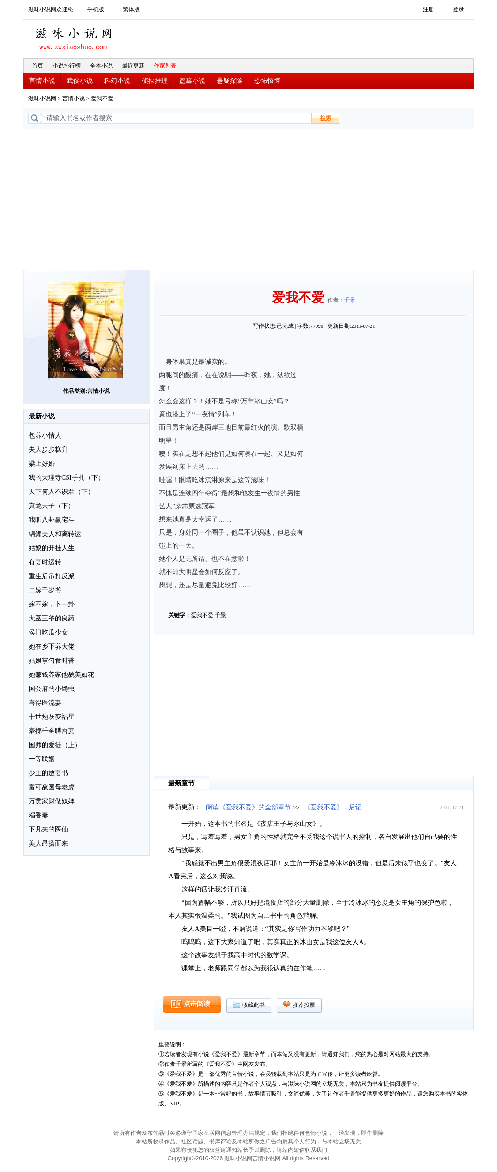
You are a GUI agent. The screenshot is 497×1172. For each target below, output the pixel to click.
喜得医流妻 (45, 702)
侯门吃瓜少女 (48, 632)
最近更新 (133, 65)
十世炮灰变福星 (52, 716)
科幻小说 (117, 80)
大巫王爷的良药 (52, 618)
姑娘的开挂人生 (52, 548)
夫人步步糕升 (48, 449)
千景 (349, 300)
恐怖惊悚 (267, 80)
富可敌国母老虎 (52, 787)
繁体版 (131, 9)
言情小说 (42, 80)
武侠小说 (80, 80)
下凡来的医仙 (48, 829)
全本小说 (101, 65)
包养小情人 (45, 435)
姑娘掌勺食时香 (52, 660)
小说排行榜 (67, 65)
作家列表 (165, 65)
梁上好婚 (42, 463)
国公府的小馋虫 (52, 688)
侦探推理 (155, 80)
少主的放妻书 (48, 773)
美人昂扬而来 (48, 843)
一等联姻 (42, 759)
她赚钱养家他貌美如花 (61, 674)
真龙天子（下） (52, 505)
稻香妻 (38, 815)
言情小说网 (266, 1158)
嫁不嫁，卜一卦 (52, 604)
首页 (37, 65)
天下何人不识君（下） (61, 491)
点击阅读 (197, 1003)
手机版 (95, 9)
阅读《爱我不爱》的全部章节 (248, 807)
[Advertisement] (248, 199)
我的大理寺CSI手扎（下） (67, 477)
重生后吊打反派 (52, 576)
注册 (428, 9)
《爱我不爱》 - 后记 (333, 807)
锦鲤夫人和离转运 (55, 533)
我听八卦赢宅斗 (52, 519)
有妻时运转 (45, 562)
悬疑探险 (230, 80)
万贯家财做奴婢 (52, 801)
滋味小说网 (75, 36)
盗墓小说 (192, 80)
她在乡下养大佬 (52, 646)
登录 (458, 9)
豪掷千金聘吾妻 (52, 730)
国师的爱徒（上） (55, 745)
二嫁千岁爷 (45, 590)
